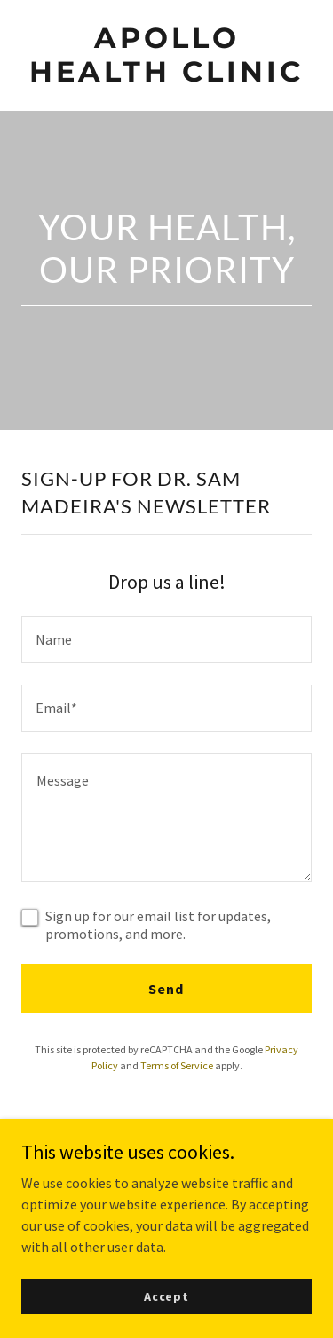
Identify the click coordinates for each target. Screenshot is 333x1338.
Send (166, 989)
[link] (166, 76)
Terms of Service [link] (176, 1065)
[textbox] (166, 639)
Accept (166, 1295)
